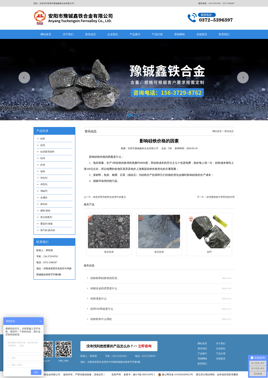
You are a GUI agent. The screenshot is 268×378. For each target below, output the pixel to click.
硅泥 (42, 145)
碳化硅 (43, 204)
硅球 (42, 158)
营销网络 (179, 34)
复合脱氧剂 (46, 217)
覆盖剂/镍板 (46, 223)
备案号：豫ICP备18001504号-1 (139, 374)
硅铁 (42, 138)
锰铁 (42, 171)
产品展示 (135, 34)
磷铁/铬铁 (45, 210)
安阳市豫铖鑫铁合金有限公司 (143, 148)
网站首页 (46, 34)
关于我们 (68, 34)
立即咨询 (144, 346)
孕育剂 (43, 184)
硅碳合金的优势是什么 (103, 288)
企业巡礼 (112, 34)
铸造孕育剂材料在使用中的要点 (109, 197)
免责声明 (116, 374)
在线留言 (201, 34)
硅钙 (209, 252)
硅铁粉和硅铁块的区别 (103, 278)
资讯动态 (90, 34)
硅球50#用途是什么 (101, 308)
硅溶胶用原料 (47, 151)
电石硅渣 (109, 252)
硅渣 (42, 165)
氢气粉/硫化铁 (47, 230)
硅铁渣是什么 (98, 298)
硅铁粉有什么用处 (101, 319)
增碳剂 (43, 191)
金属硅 (43, 197)
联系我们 (224, 34)
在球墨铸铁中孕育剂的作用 (220, 197)
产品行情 (157, 34)
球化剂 (43, 178)
